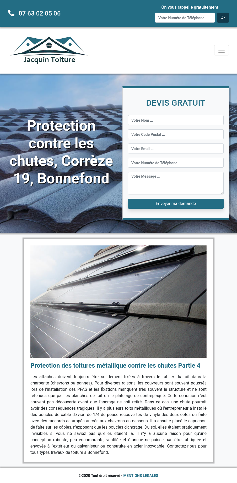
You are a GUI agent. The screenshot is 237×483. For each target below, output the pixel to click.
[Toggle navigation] (221, 50)
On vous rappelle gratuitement (189, 7)
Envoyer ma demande (176, 203)
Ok (222, 17)
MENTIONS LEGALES (140, 476)
